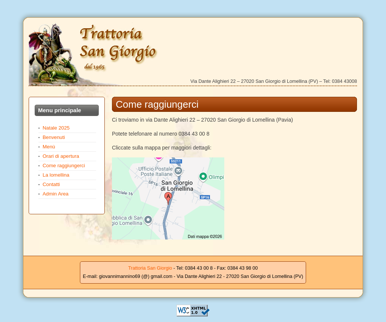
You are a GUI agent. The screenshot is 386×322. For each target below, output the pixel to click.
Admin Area (56, 194)
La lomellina (56, 175)
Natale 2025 (56, 128)
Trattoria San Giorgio (95, 54)
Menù (49, 147)
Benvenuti (54, 137)
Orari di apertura (61, 156)
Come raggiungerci (64, 165)
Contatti (51, 184)
